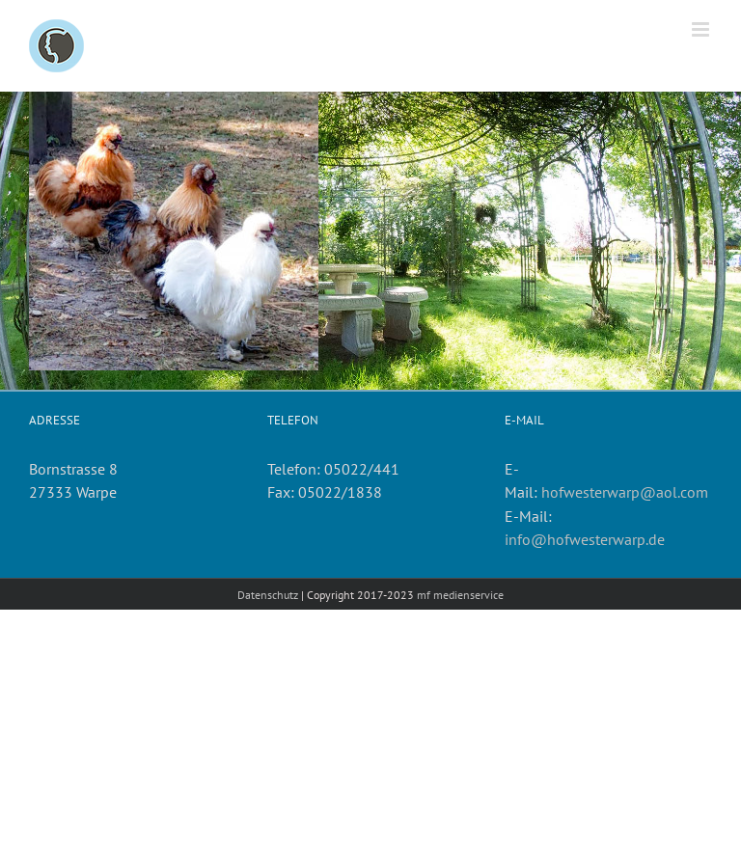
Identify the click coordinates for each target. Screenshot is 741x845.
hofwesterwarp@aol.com (624, 492)
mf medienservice (460, 594)
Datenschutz (267, 594)
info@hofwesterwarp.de (585, 539)
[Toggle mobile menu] (702, 29)
